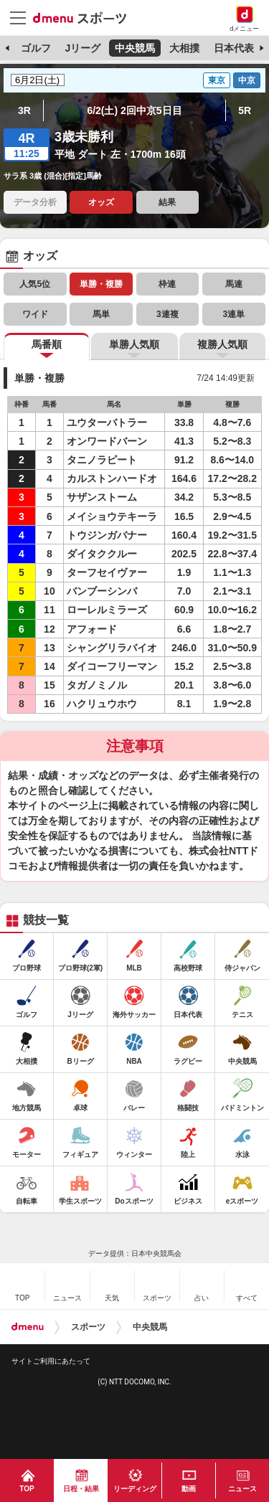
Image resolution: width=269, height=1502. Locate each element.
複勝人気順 (222, 344)
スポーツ (88, 1327)
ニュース (242, 1489)
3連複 (167, 314)
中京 (246, 80)
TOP (26, 1489)
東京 (216, 80)
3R (24, 110)
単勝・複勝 (101, 284)
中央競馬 (135, 48)
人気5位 (34, 284)
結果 (167, 202)
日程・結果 (81, 1489)
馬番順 (47, 344)
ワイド (35, 314)
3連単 (233, 314)
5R (244, 110)
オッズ (101, 202)
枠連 (167, 284)
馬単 (101, 314)
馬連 (233, 284)
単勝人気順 (134, 344)
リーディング (134, 1489)
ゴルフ (36, 48)
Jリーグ (82, 48)
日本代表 (234, 48)
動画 (188, 1489)
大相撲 (184, 48)
